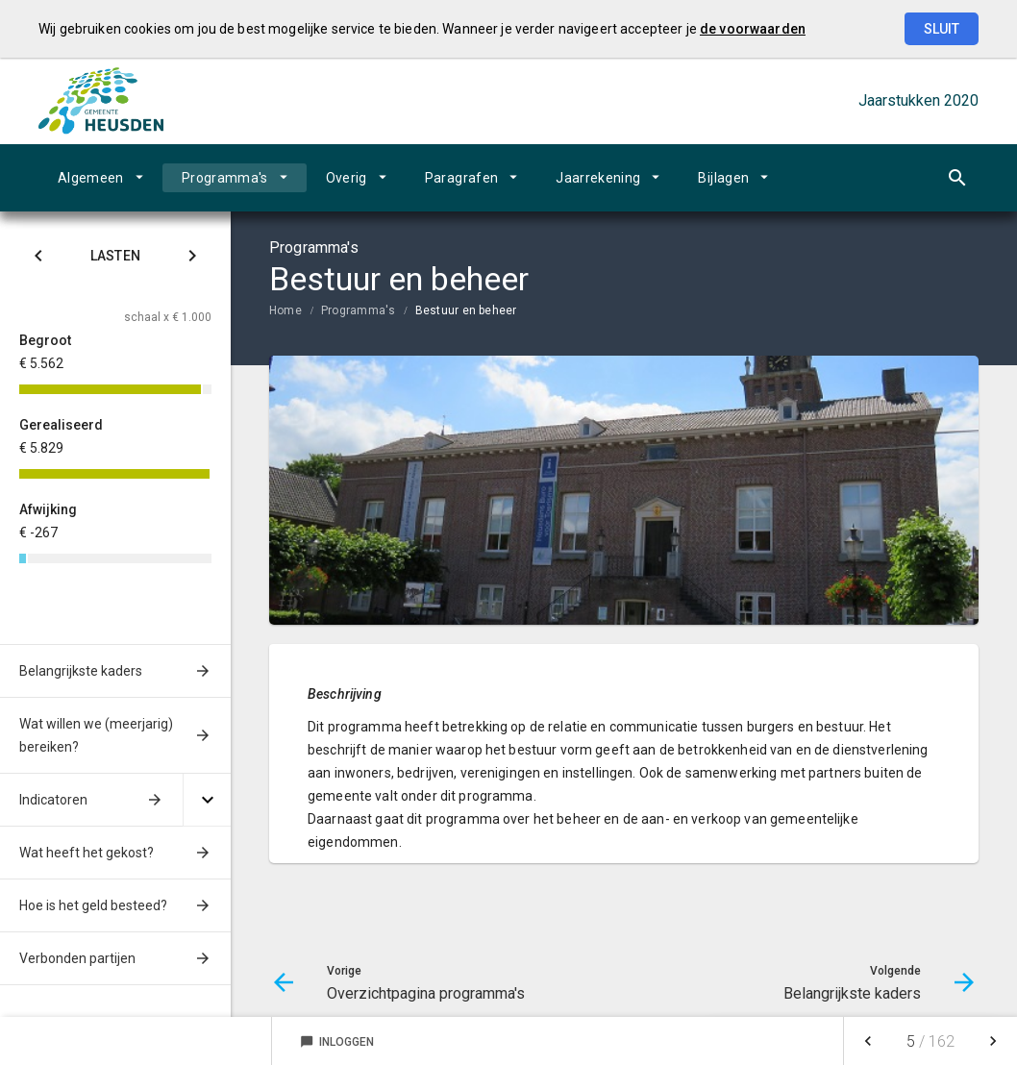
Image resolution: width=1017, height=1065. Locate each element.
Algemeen (91, 178)
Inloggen (337, 1042)
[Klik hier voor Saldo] (38, 259)
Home (285, 310)
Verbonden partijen (77, 958)
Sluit (941, 29)
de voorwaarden (753, 29)
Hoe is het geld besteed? (93, 905)
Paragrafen (462, 178)
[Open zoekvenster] (957, 177)
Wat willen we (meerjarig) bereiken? (96, 735)
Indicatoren (53, 799)
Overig (346, 178)
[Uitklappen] (207, 800)
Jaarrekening (598, 178)
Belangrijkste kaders (80, 671)
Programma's (225, 178)
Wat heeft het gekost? (86, 852)
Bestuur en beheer (466, 310)
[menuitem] (100, 177)
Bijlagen (723, 178)
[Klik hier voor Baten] (192, 259)
